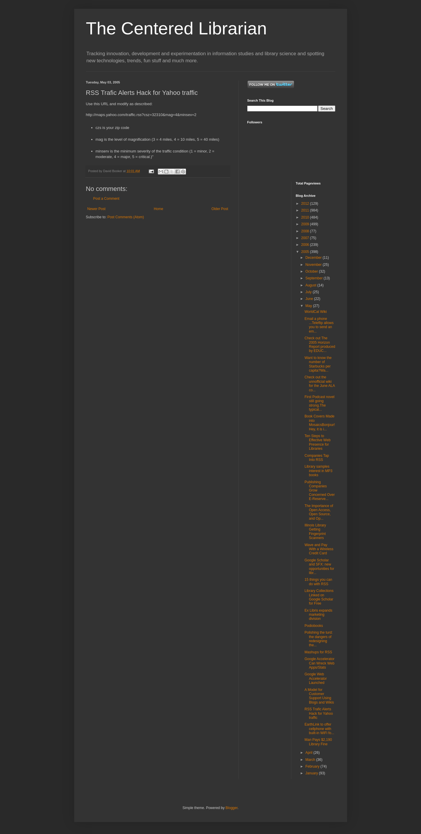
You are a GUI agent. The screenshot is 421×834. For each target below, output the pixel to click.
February (312, 766)
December (314, 258)
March (310, 760)
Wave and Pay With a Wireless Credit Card (319, 549)
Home (158, 209)
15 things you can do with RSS (318, 582)
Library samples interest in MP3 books (318, 470)
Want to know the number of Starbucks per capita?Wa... (318, 364)
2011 (305, 210)
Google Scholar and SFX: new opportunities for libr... (319, 566)
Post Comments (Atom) (125, 217)
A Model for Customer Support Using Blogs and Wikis (319, 696)
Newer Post (96, 209)
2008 (305, 231)
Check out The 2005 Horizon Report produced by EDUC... (320, 344)
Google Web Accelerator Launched (316, 678)
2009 (305, 224)
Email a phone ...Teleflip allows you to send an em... (319, 325)
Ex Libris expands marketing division (318, 614)
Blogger (232, 808)
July (309, 292)
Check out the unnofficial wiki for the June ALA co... (320, 383)
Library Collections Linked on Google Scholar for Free (319, 597)
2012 (305, 204)
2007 (305, 238)
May (309, 306)
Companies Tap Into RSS (317, 458)
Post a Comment (106, 199)
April (309, 753)
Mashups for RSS (318, 652)
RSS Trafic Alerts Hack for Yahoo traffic (319, 713)
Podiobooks (314, 626)
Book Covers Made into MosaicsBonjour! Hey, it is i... (320, 422)
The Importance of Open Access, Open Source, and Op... (319, 512)
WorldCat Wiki (316, 312)
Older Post (220, 209)
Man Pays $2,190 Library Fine (318, 742)
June (309, 299)
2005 (305, 252)
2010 (305, 217)
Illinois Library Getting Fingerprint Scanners (315, 531)
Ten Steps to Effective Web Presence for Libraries (318, 442)
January (312, 773)
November (314, 265)
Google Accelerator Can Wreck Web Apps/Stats (319, 663)
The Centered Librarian (176, 28)
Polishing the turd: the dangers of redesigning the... (319, 638)
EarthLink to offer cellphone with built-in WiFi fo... (319, 728)
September (314, 278)
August (311, 285)
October (312, 271)
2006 (305, 245)
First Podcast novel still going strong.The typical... (319, 403)
